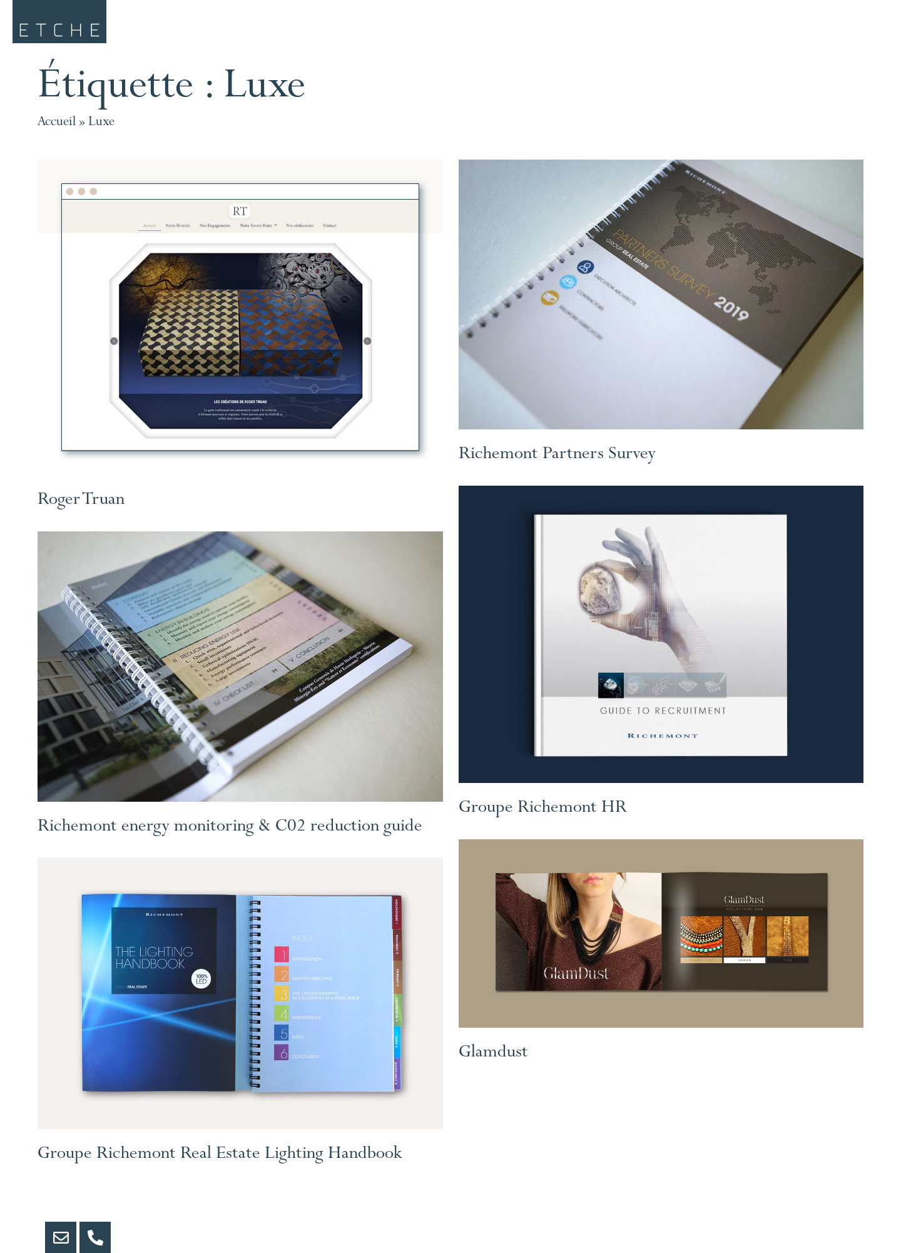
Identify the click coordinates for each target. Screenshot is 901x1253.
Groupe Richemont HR (543, 824)
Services (336, 29)
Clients (457, 29)
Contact (841, 29)
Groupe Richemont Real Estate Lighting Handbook (220, 1170)
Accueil (57, 137)
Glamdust (493, 1068)
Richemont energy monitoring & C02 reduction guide (230, 842)
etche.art (713, 29)
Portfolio (581, 29)
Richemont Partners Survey (557, 471)
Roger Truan (81, 516)
